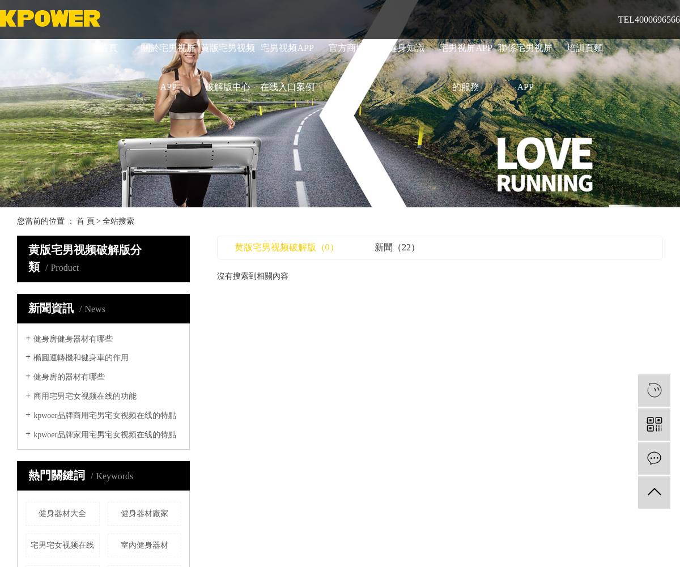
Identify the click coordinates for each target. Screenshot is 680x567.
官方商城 (347, 48)
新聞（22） (397, 247)
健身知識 (406, 48)
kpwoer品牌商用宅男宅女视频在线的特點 (104, 415)
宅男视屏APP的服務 (465, 67)
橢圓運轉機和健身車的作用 (81, 357)
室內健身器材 (144, 545)
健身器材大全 (62, 513)
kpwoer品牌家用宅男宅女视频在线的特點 (104, 434)
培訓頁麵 (585, 48)
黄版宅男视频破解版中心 (228, 67)
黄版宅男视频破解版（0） (287, 247)
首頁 (109, 48)
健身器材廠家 (144, 513)
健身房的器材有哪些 (69, 377)
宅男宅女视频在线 (62, 545)
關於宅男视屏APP (168, 67)
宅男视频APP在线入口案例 (287, 67)
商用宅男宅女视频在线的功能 (85, 396)
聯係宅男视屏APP (525, 67)
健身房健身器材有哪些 (73, 339)
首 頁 (85, 221)
